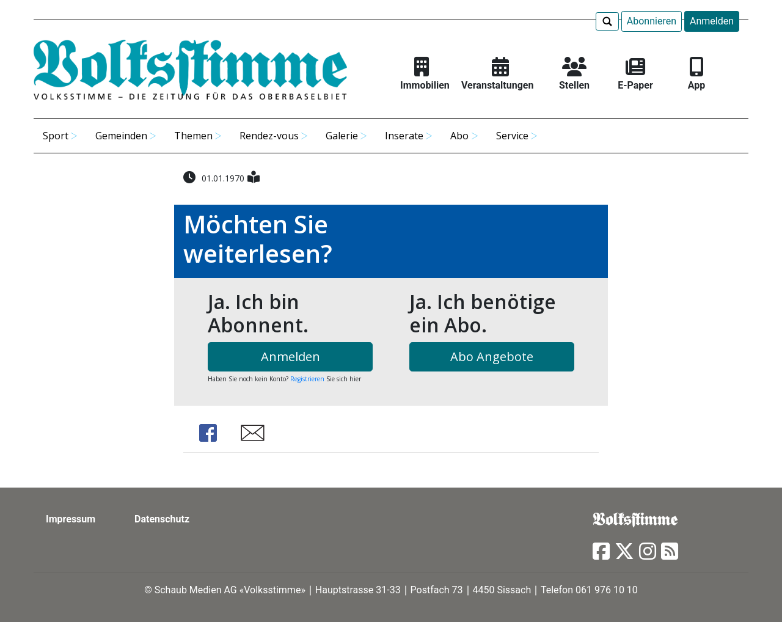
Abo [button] (459, 135)
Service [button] (512, 135)
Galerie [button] (342, 135)
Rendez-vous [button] (269, 135)
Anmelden (712, 21)
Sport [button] (55, 135)
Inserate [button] (404, 135)
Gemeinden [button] (121, 135)
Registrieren (307, 379)
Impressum (70, 519)
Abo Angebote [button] (491, 356)
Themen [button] (193, 135)
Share (207, 433)
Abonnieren (651, 21)
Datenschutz (161, 519)
